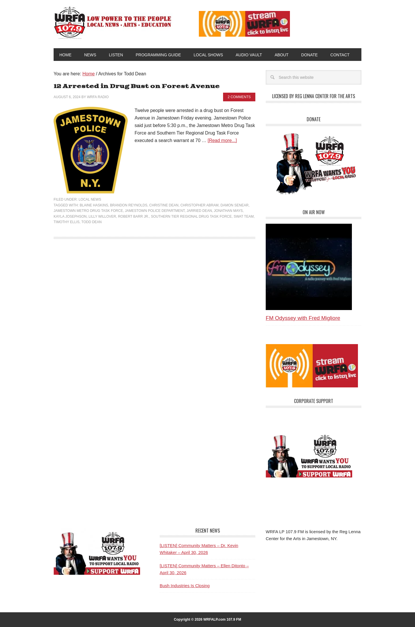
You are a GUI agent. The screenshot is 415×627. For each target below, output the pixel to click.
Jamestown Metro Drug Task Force (88, 211)
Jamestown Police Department (154, 211)
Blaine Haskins (94, 205)
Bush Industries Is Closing (185, 585)
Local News (90, 199)
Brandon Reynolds (128, 205)
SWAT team (244, 216)
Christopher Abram (199, 205)
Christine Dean (163, 205)
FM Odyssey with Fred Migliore (303, 318)
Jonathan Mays (228, 211)
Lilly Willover (102, 216)
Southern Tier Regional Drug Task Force (191, 216)
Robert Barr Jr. (133, 216)
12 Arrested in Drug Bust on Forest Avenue (137, 86)
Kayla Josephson (70, 216)
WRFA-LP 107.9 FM (113, 22)
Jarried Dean (199, 211)
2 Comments (239, 97)
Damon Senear (234, 205)
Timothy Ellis (67, 222)
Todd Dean (91, 222)
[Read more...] (222, 140)
